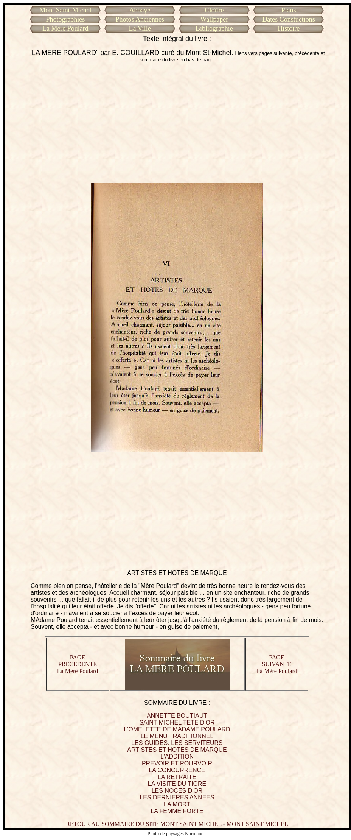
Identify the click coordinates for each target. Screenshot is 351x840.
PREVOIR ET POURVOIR (177, 763)
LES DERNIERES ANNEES (177, 797)
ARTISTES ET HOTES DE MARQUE (177, 749)
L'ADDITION (177, 756)
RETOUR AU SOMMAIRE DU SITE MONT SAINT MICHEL (143, 824)
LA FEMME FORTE (177, 811)
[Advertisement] (177, 123)
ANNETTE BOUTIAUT (177, 715)
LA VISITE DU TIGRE (177, 784)
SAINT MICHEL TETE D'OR (176, 722)
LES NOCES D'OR (177, 790)
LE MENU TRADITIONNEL (177, 736)
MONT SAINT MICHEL (257, 824)
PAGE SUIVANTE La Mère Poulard (276, 664)
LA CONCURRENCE (177, 770)
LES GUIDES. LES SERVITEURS (177, 743)
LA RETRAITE (177, 777)
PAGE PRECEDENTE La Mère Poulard (77, 664)
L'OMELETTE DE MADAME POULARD (177, 729)
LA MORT (177, 804)
